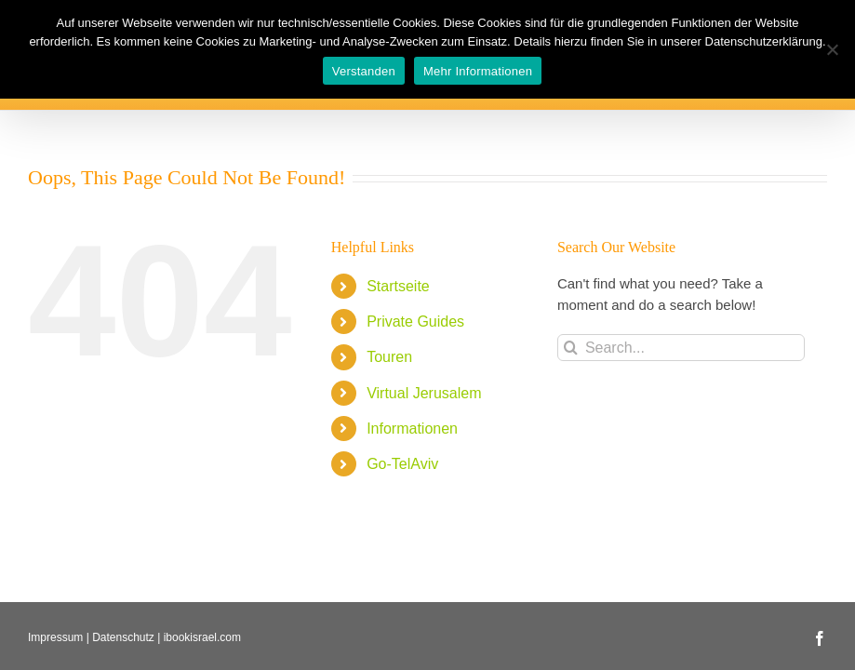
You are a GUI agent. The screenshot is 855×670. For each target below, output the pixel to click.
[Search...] (681, 347)
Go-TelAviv (402, 464)
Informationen (412, 428)
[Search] (570, 347)
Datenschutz (123, 637)
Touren (389, 357)
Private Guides (415, 321)
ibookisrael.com (202, 637)
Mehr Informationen (477, 71)
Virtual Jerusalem (424, 393)
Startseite (398, 286)
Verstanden (363, 71)
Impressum (55, 637)
